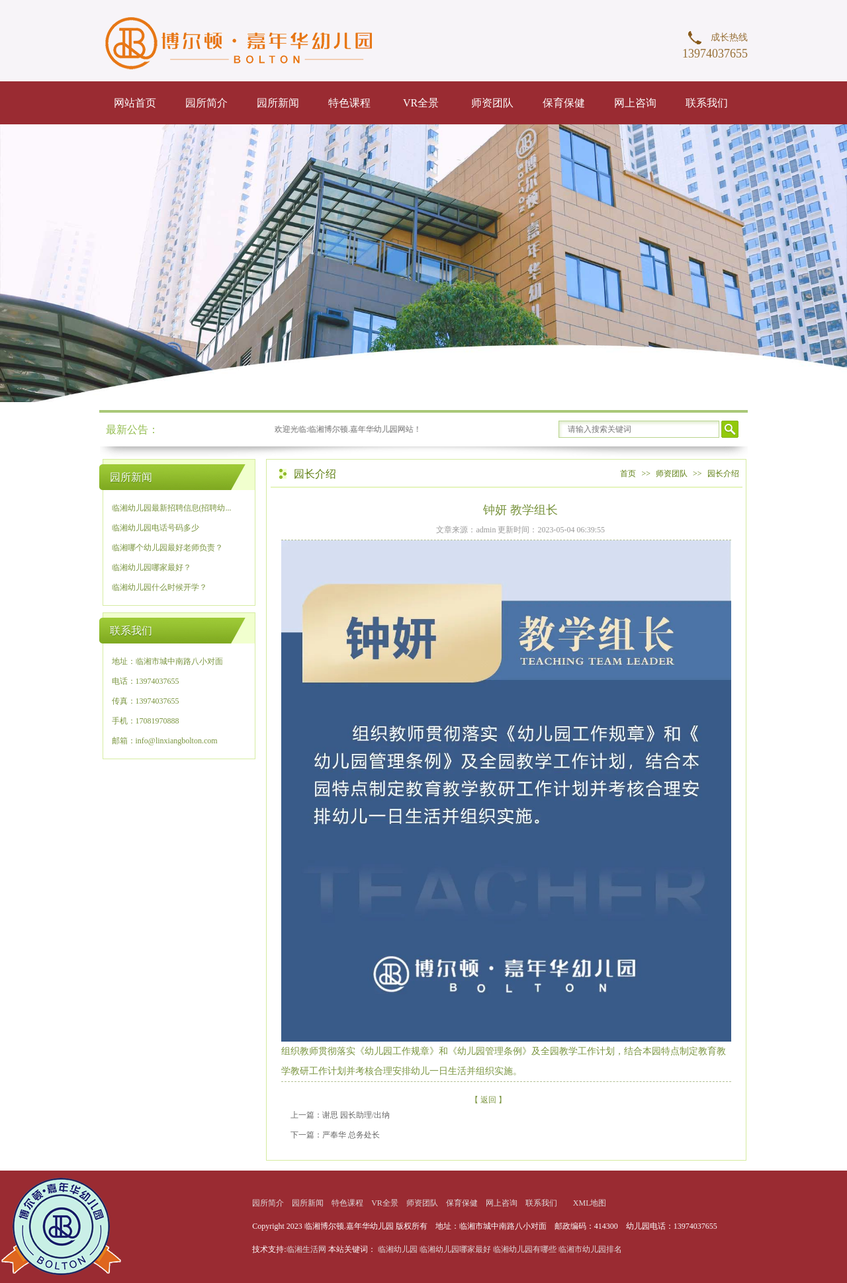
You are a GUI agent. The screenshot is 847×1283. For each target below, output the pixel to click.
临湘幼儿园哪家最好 (455, 1249)
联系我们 (707, 102)
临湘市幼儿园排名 (590, 1249)
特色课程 (349, 102)
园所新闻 (278, 102)
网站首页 (135, 102)
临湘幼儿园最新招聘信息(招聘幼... (172, 508)
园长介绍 (723, 473)
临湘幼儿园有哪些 (525, 1249)
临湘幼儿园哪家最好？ (151, 567)
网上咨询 (635, 102)
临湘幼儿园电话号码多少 (155, 527)
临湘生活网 (307, 1249)
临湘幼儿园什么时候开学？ (159, 587)
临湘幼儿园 (398, 1249)
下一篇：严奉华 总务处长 (335, 1134)
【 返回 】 (488, 1099)
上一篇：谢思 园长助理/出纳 (340, 1115)
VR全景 (421, 102)
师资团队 (492, 102)
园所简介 (206, 102)
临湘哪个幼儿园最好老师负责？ (167, 547)
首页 (628, 473)
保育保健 (564, 102)
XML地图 (590, 1203)
